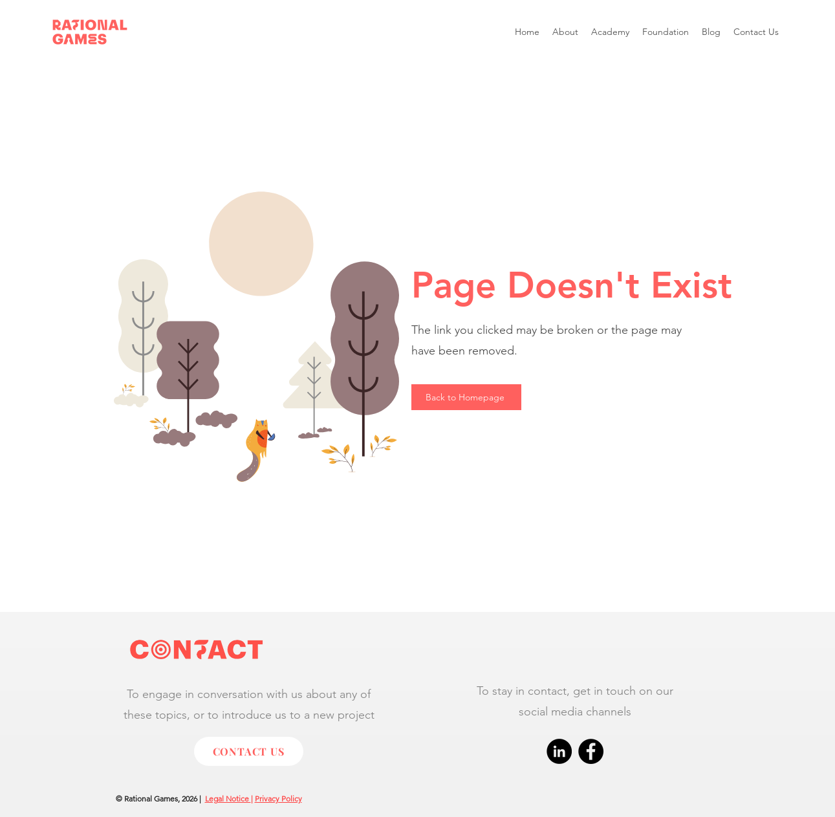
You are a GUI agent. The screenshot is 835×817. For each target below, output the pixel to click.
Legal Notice (228, 798)
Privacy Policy (278, 798)
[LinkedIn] (559, 751)
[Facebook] (590, 751)
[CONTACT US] (248, 751)
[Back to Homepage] (466, 397)
